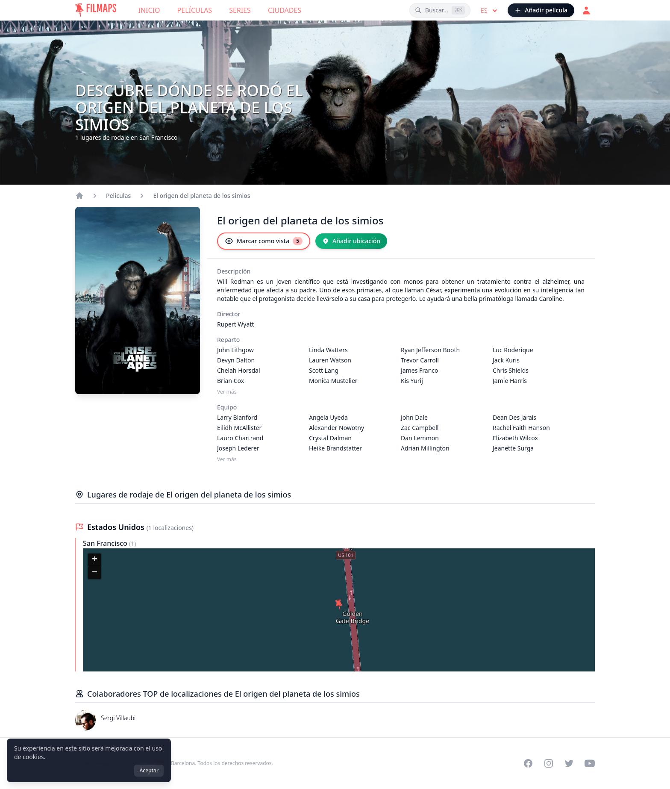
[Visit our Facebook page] (528, 763)
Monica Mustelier (333, 381)
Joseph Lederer (238, 448)
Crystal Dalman (330, 438)
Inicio (149, 10)
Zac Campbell (419, 428)
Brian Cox (230, 381)
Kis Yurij (412, 381)
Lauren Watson (330, 360)
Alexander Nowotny (336, 428)
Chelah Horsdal (238, 370)
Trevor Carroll (420, 360)
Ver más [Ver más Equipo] (227, 459)
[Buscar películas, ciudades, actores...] (439, 10)
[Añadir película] (541, 10)
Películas (194, 10)
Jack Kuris (506, 360)
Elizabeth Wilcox (515, 438)
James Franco (419, 370)
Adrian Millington (425, 448)
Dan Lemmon (420, 438)
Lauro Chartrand (240, 438)
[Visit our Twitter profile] (569, 763)
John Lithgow (235, 350)
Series (240, 10)
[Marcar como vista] (263, 241)
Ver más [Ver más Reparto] (227, 392)
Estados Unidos (117, 527)
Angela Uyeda (328, 417)
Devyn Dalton (236, 360)
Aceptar (149, 770)
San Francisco (106, 543)
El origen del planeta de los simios (201, 195)
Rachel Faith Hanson (521, 428)
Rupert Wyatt (235, 324)
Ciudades (284, 10)
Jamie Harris (510, 381)
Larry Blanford (237, 417)
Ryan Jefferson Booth (430, 350)
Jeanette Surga (513, 448)
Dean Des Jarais (514, 417)
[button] (339, 605)
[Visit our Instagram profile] (549, 763)
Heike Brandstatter (335, 448)
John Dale (414, 417)
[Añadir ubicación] (351, 241)
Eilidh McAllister (239, 428)
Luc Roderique (513, 350)
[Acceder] (586, 10)
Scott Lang (323, 370)
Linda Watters (328, 350)
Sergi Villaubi (118, 718)
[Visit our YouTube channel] (590, 763)
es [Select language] (490, 10)
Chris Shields (511, 370)
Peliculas (118, 195)
